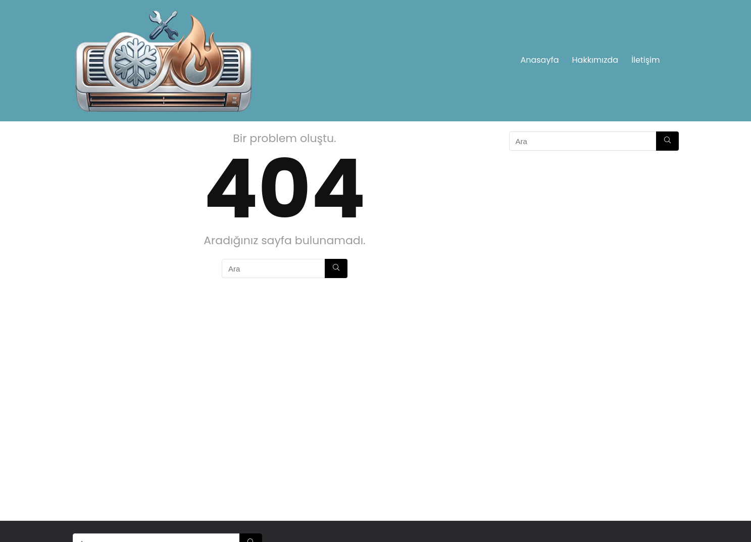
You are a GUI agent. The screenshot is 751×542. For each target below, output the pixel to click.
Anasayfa (539, 60)
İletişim (645, 60)
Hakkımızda (595, 60)
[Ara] (336, 268)
